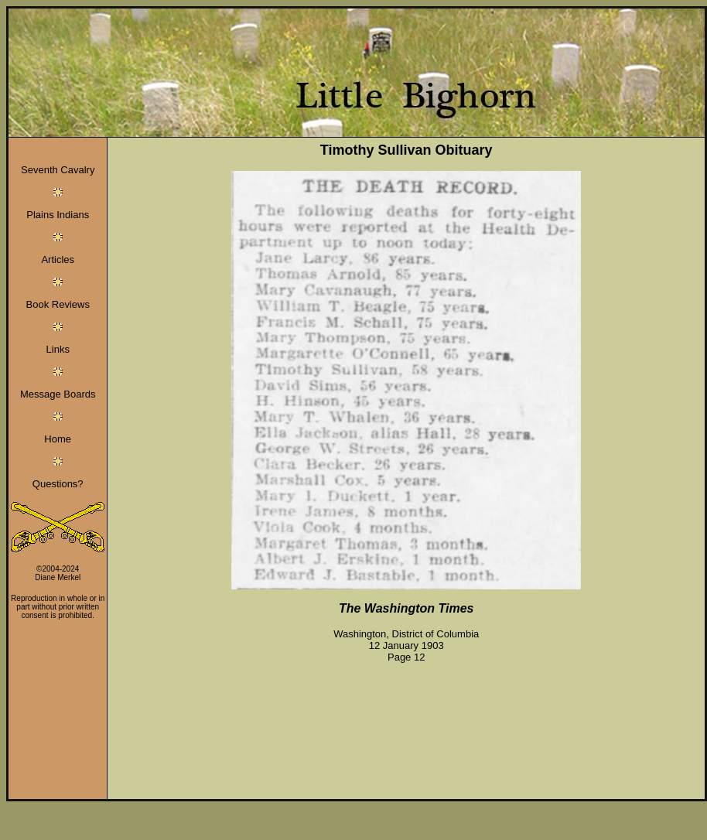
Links (58, 349)
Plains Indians (57, 214)
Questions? (58, 484)
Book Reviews (58, 304)
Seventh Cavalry (57, 170)
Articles (57, 259)
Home (57, 439)
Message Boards (58, 394)
